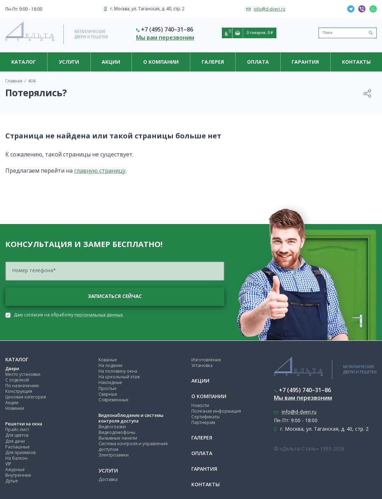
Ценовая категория (25, 397)
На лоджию (111, 366)
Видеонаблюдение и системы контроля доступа (131, 418)
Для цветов (16, 435)
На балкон (16, 458)
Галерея (213, 61)
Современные (114, 400)
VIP (8, 464)
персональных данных (98, 315)
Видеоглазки (112, 427)
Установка (202, 366)
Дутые (11, 481)
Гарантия (305, 61)
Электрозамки (114, 455)
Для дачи (15, 441)
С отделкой (17, 380)
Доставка (108, 480)
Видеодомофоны (117, 433)
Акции (111, 61)
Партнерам (203, 423)
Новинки (14, 409)
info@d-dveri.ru (269, 9)
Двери (12, 369)
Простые (108, 388)
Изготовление (206, 360)
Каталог (23, 61)
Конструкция (18, 391)
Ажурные (15, 470)
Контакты (356, 61)
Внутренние (18, 475)
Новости (200, 405)
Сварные (108, 394)
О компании (161, 61)
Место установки (22, 374)
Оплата (258, 61)
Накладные (110, 383)
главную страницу (99, 170)
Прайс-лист (17, 430)
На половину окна (118, 371)
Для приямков (20, 452)
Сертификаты (205, 417)
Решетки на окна (23, 424)
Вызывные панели (118, 438)
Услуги (69, 61)
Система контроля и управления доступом (133, 447)
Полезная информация (216, 411)
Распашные (17, 447)
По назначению (22, 386)
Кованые (108, 360)
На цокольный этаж (119, 377)
